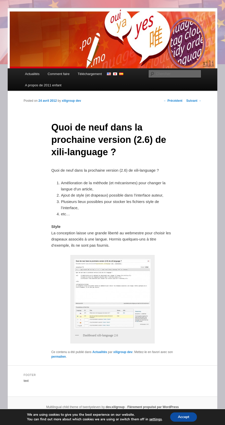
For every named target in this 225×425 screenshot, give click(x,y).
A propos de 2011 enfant (43, 85)
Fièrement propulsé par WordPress (153, 407)
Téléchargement (90, 74)
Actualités (32, 74)
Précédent (172, 101)
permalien (58, 356)
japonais (115, 73)
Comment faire (59, 74)
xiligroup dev (71, 101)
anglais (109, 73)
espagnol (121, 73)
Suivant (193, 101)
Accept (183, 416)
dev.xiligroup (115, 407)
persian (127, 73)
